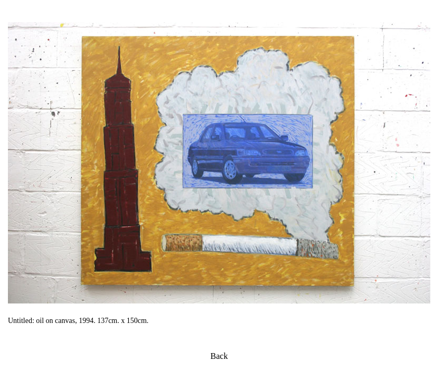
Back (219, 356)
